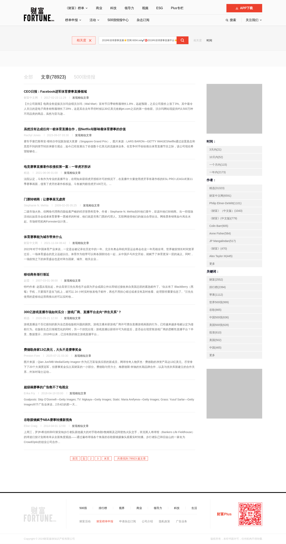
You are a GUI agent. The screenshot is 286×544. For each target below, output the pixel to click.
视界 (122, 508)
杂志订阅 (143, 20)
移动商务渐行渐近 (36, 274)
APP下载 (244, 8)
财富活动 (85, 521)
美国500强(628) (219, 325)
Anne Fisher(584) (220, 233)
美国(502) (215, 340)
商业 (99, 8)
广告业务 (181, 521)
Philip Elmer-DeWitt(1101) (225, 203)
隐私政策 (164, 521)
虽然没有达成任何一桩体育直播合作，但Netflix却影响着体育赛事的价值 (75, 129)
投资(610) (215, 332)
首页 (75, 458)
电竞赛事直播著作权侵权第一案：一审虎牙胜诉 (57, 167)
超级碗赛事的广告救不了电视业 (46, 387)
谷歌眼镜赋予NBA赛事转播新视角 (48, 420)
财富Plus (224, 514)
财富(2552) (216, 279)
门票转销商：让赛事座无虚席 (44, 199)
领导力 (129, 8)
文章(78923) (54, 77)
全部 (28, 77)
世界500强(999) (219, 302)
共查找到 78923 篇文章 (131, 458)
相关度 (197, 40)
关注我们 (252, 20)
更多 (212, 263)
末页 (106, 458)
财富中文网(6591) (220, 195)
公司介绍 (147, 521)
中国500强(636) (219, 317)
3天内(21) (215, 149)
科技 (113, 8)
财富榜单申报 (105, 521)
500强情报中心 (118, 20)
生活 (194, 508)
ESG (159, 8)
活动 (93, 20)
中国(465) (215, 347)
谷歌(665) (215, 310)
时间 (209, 40)
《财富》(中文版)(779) (223, 218)
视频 (145, 8)
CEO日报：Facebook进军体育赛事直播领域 (55, 91)
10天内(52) (216, 157)
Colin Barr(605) (218, 226)
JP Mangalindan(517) (222, 241)
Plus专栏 (177, 8)
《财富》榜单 (74, 8)
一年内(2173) (217, 172)
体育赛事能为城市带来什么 (43, 237)
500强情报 (86, 77)
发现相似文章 (80, 97)
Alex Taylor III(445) (220, 256)
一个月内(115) (218, 164)
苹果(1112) (216, 294)
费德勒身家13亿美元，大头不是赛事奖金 (52, 350)
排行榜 (103, 508)
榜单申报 (71, 20)
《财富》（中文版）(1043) (225, 211)
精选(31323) (216, 188)
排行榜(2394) (217, 287)
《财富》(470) (218, 248)
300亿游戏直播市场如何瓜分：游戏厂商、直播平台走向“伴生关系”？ (72, 312)
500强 (83, 508)
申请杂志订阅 (127, 521)
